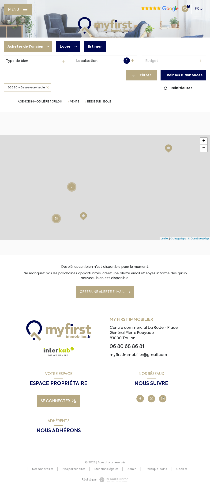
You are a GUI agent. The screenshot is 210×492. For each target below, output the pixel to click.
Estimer (95, 46)
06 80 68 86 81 (127, 346)
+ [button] (203, 141)
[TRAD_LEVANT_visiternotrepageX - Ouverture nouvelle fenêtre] (151, 398)
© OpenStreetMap (198, 238)
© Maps (178, 238)
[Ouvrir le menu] (18, 9)
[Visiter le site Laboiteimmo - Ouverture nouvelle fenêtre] (113, 480)
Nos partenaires (74, 469)
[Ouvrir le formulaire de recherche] (141, 75)
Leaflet (165, 238)
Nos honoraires (42, 469)
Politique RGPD (156, 469)
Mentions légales (106, 469)
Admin (132, 469)
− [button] (203, 148)
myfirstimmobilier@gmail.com (138, 354)
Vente (74, 101)
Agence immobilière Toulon (40, 101)
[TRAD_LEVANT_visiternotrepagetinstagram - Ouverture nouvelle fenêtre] (162, 398)
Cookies (181, 469)
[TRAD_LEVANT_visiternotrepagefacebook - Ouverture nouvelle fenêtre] (140, 398)
